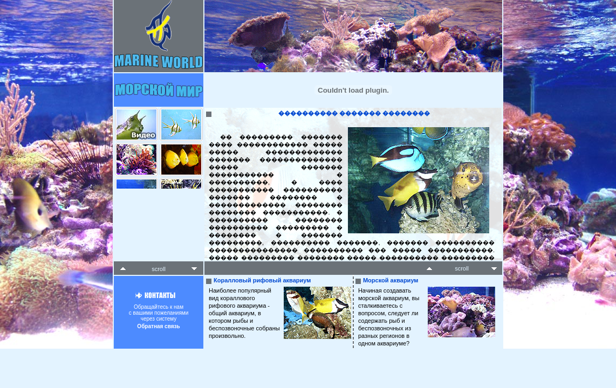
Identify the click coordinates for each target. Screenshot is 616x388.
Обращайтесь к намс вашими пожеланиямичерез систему (159, 313)
